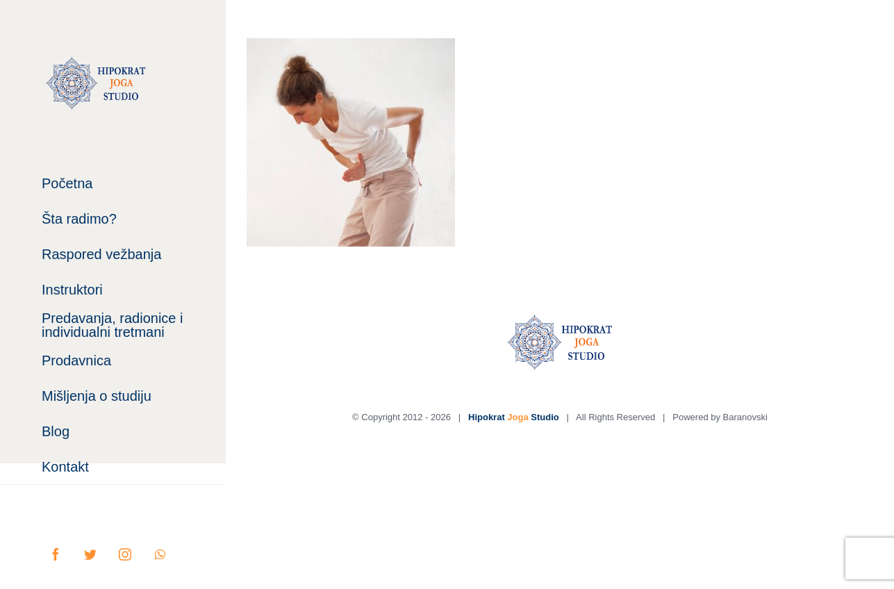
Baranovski (745, 417)
